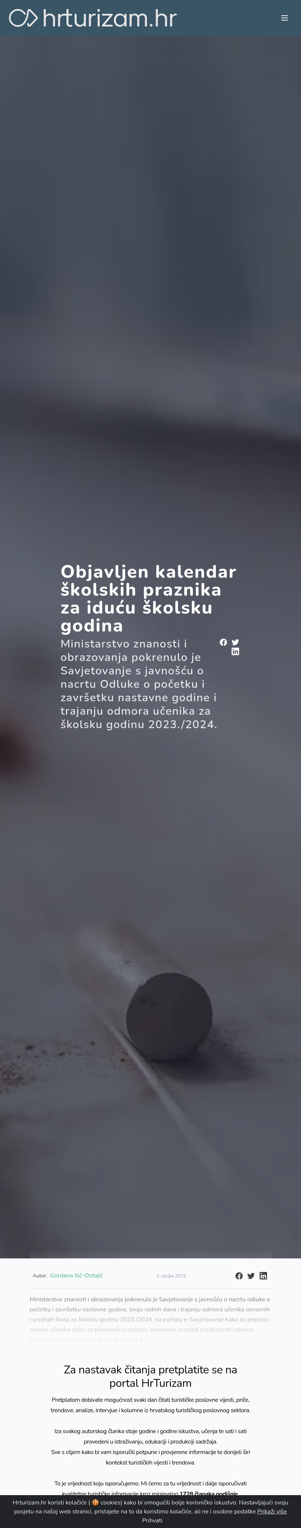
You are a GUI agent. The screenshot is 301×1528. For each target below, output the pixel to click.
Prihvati (152, 1520)
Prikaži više (272, 1511)
